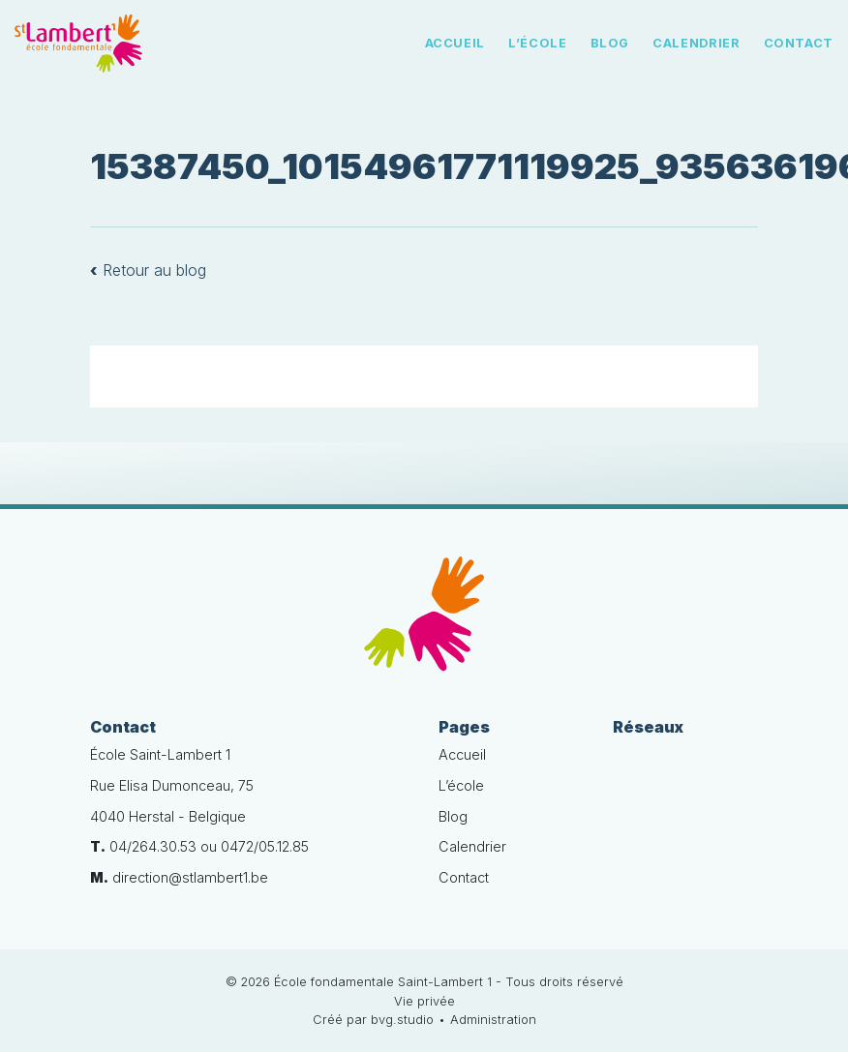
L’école (537, 43)
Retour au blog (148, 270)
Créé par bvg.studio (373, 1019)
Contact (798, 43)
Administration (493, 1019)
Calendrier (696, 43)
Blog (610, 43)
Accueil (455, 43)
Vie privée (424, 1001)
